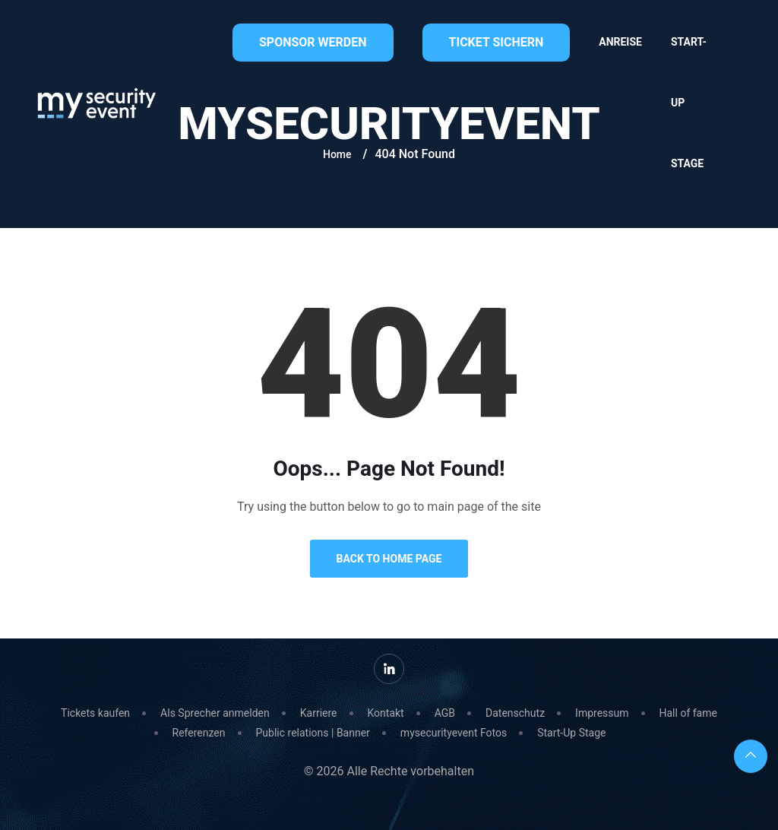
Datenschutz (515, 713)
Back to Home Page (389, 559)
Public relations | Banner (313, 733)
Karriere (318, 713)
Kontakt (386, 713)
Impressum (601, 713)
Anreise (620, 42)
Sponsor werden (313, 42)
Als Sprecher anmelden (215, 713)
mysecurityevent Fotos (453, 733)
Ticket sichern (496, 42)
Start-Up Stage (689, 102)
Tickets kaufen (95, 713)
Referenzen (199, 733)
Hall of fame (688, 713)
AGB (445, 713)
